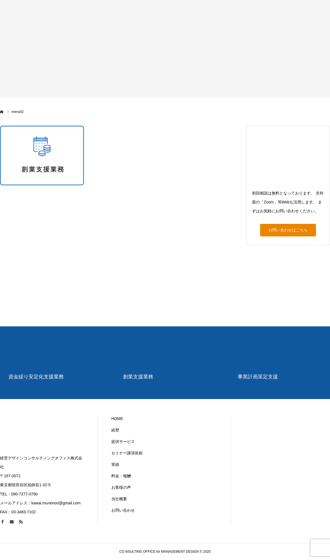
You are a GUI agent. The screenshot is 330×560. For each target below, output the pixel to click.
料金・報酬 (121, 476)
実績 (115, 464)
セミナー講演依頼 (127, 453)
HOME (117, 418)
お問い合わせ (123, 510)
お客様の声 (121, 487)
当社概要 (119, 499)
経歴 (115, 430)
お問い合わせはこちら (288, 230)
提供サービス (123, 441)
